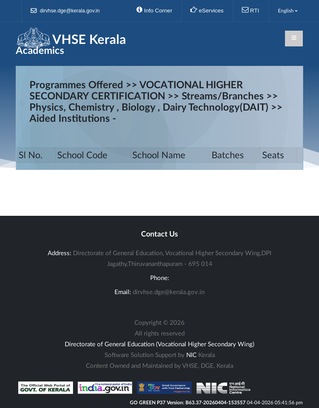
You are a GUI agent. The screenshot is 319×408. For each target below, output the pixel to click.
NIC (191, 355)
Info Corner (154, 10)
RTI (250, 10)
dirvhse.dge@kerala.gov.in (65, 11)
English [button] (287, 10)
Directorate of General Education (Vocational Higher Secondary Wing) (159, 344)
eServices (207, 10)
